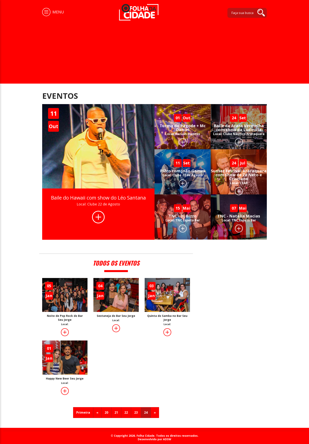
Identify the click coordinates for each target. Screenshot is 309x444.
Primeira (83, 412)
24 (146, 412)
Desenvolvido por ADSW (154, 439)
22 (126, 412)
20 (106, 412)
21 (116, 412)
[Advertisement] (154, 50)
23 (136, 412)
